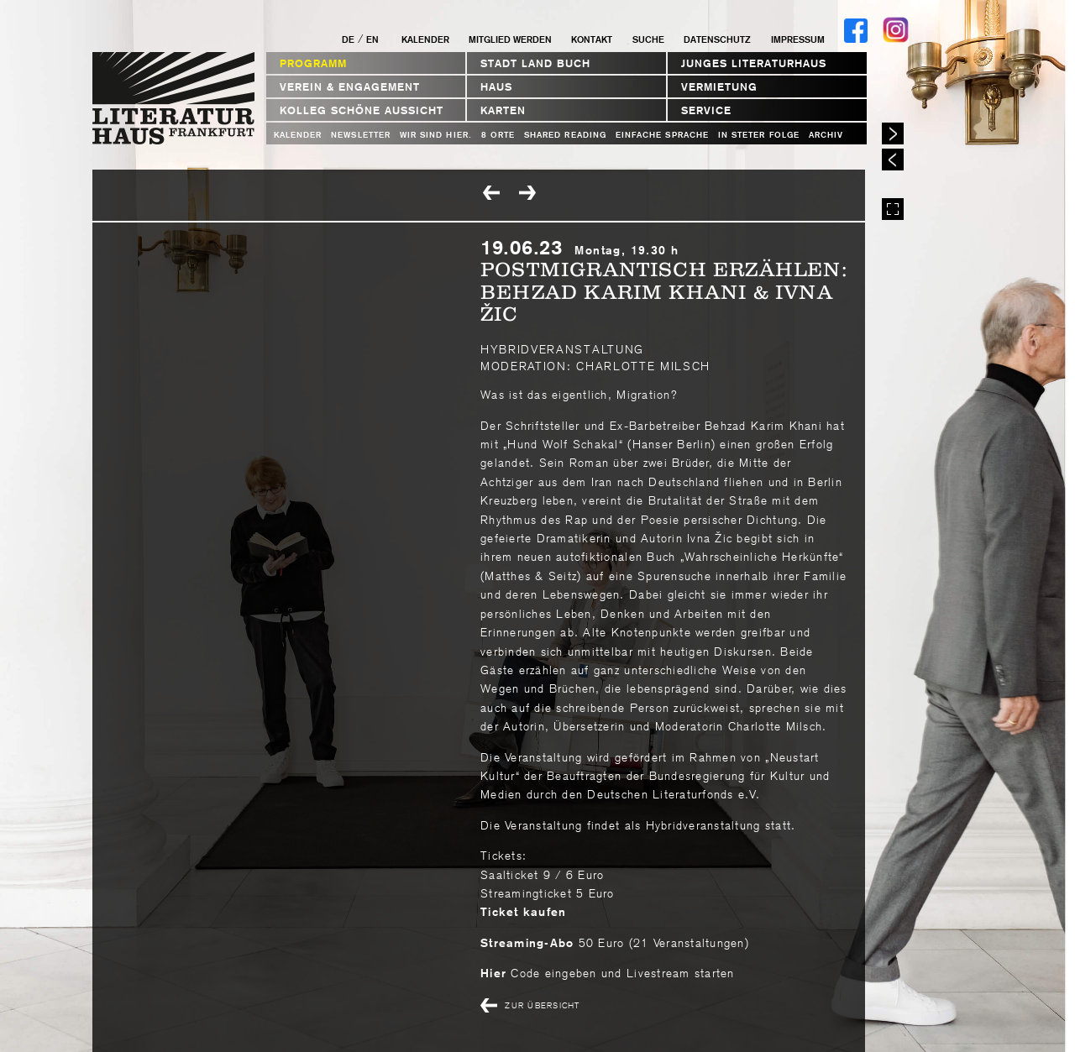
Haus (496, 87)
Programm (313, 63)
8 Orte (498, 134)
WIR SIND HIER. (436, 134)
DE (348, 39)
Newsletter (361, 134)
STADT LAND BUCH (535, 63)
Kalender (425, 39)
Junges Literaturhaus (753, 63)
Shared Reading (565, 134)
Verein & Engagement (350, 87)
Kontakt (591, 39)
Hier (493, 973)
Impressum (798, 39)
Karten (503, 110)
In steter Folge (759, 134)
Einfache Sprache (662, 134)
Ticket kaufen (523, 912)
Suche (648, 39)
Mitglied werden (510, 39)
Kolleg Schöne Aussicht (361, 110)
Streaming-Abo (527, 943)
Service (706, 110)
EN (372, 39)
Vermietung (719, 87)
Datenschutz (717, 39)
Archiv (826, 134)
